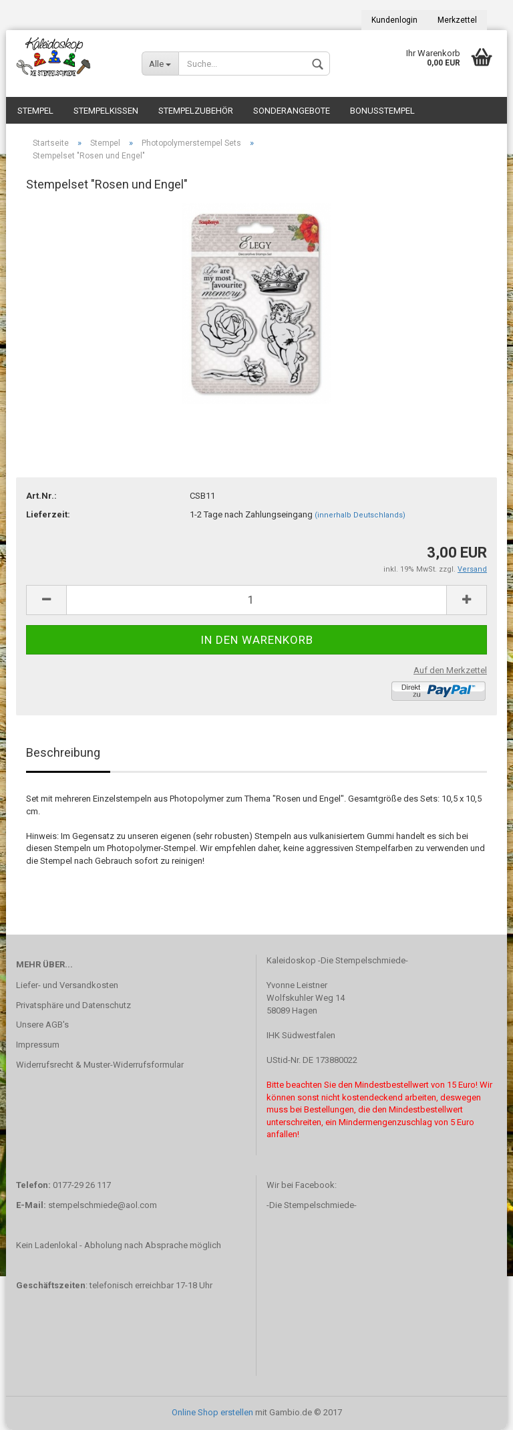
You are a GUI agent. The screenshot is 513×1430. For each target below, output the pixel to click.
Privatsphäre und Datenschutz (73, 1005)
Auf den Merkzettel (450, 670)
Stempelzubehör (195, 111)
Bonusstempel (382, 111)
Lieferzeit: (48, 514)
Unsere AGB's (42, 1025)
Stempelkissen (105, 111)
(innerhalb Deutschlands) (360, 515)
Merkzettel (457, 20)
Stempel (35, 111)
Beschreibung (63, 752)
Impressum (37, 1045)
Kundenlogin (394, 20)
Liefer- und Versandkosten (67, 985)
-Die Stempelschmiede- (312, 1205)
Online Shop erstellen (212, 1412)
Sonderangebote (291, 111)
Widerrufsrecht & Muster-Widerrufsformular (100, 1065)
